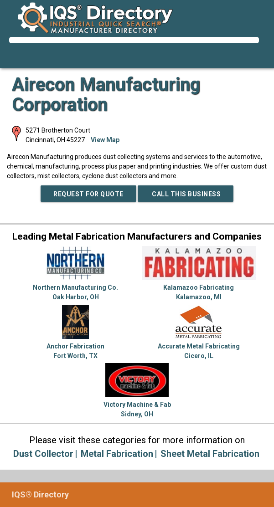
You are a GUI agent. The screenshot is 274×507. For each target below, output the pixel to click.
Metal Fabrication (117, 453)
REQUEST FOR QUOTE (88, 194)
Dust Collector (43, 453)
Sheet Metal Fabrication (209, 453)
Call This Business (185, 194)
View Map (105, 139)
